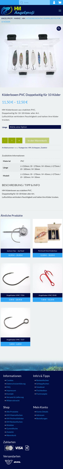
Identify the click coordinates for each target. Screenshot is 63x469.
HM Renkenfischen (14, 422)
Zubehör (44, 148)
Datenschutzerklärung (15, 383)
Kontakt (9, 394)
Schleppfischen (42, 383)
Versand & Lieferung (15, 397)
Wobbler (10, 425)
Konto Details (42, 411)
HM (23, 18)
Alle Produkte (12, 411)
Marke (17, 18)
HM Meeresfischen (14, 415)
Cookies (9, 380)
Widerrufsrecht (13, 400)
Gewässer (40, 387)
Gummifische (12, 428)
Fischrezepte (41, 394)
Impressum (11, 390)
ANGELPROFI (7, 18)
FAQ (8, 387)
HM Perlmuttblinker (15, 418)
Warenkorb (11, 435)
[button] (59, 28)
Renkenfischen (42, 380)
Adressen (40, 415)
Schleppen (36, 148)
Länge (4, 127)
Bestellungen (41, 418)
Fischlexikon (41, 390)
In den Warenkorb (37, 140)
